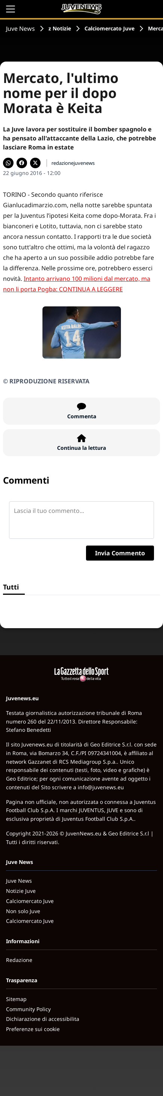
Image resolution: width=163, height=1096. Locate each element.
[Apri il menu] (10, 9)
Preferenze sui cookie (33, 1029)
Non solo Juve (23, 911)
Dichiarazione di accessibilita (42, 1018)
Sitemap (16, 999)
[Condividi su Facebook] (22, 163)
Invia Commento (120, 553)
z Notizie (59, 28)
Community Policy (28, 1009)
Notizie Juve (21, 890)
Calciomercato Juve (109, 28)
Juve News (20, 28)
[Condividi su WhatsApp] (8, 163)
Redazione (19, 959)
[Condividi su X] (35, 163)
